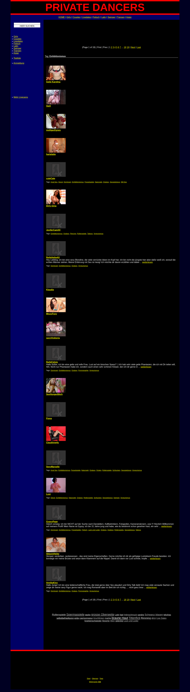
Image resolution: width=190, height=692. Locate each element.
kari (122, 615)
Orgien (98, 470)
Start (88, 678)
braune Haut (120, 618)
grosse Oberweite (102, 614)
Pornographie (83, 370)
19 (128, 47)
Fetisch (96, 17)
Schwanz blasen (154, 614)
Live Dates (161, 618)
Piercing (73, 234)
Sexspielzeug (115, 182)
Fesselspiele (89, 182)
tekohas (167, 615)
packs (88, 615)
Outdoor (111, 530)
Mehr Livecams (21, 97)
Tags (101, 678)
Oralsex (106, 182)
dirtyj (153, 618)
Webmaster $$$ (95, 682)
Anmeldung (18, 63)
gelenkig (119, 621)
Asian (129, 17)
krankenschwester (93, 621)
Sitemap (95, 678)
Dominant (67, 182)
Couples (76, 17)
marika (108, 618)
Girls (68, 17)
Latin (103, 17)
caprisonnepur (86, 618)
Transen (121, 17)
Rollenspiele (81, 234)
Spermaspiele (75, 614)
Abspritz (106, 621)
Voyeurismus (98, 234)
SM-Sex (124, 182)
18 (125, 47)
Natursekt (98, 182)
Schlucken (116, 470)
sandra (140, 615)
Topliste (17, 58)
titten (112, 621)
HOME (61, 17)
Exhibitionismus (78, 182)
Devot (60, 182)
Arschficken (98, 618)
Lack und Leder (94, 530)
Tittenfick (134, 618)
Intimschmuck (130, 615)
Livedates (86, 17)
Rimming (146, 618)
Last (139, 47)
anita (76, 618)
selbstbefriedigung (65, 618)
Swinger (111, 17)
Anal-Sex (54, 182)
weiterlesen (147, 262)
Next (133, 47)
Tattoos (90, 234)
